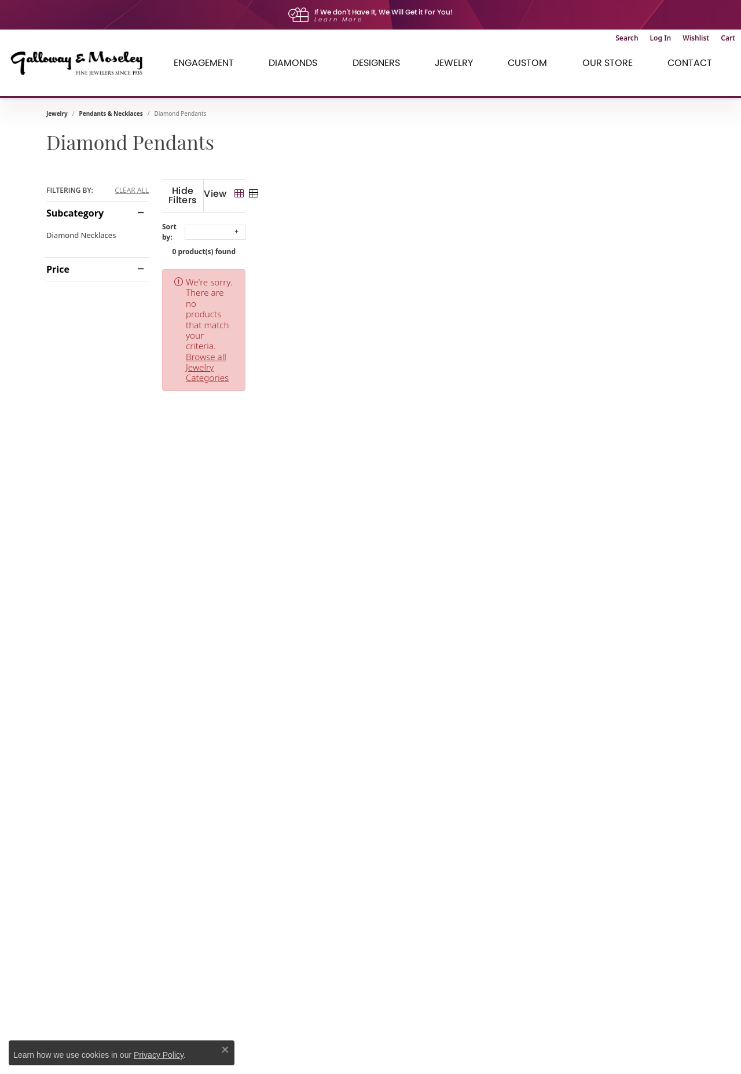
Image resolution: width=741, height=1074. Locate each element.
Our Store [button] (607, 62)
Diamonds (293, 62)
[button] (626, 38)
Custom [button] (527, 62)
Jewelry (57, 113)
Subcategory (75, 213)
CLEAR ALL (132, 190)
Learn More (338, 19)
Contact (689, 62)
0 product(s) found (428, 242)
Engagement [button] (204, 62)
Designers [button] (376, 62)
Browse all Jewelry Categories (481, 272)
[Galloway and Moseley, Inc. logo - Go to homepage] (81, 63)
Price (57, 269)
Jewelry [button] (454, 62)
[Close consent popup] (225, 1049)
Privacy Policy (159, 1055)
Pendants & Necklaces (111, 113)
